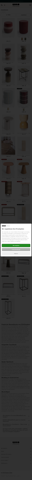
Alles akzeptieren (16, 245)
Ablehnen (16, 253)
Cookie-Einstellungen (16, 249)
